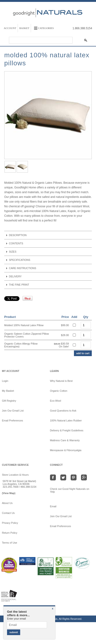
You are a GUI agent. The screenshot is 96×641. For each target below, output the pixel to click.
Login (5, 380)
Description (18, 235)
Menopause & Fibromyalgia (65, 450)
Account (10, 28)
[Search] (40, 40)
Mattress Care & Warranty (65, 440)
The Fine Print (19, 284)
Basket (24, 28)
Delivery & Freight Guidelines (66, 430)
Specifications (19, 259)
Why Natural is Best (61, 380)
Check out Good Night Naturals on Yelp (69, 490)
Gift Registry (9, 400)
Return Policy (9, 532)
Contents (16, 243)
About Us (7, 503)
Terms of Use (9, 542)
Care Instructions (22, 268)
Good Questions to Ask (63, 410)
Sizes (12, 251)
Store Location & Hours (15, 474)
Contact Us (8, 513)
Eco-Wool (55, 400)
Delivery (15, 276)
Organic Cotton (58, 390)
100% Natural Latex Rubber (66, 420)
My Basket (8, 390)
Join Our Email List (12, 410)
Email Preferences (12, 420)
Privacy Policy (10, 522)
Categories (46, 28)
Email (55, 506)
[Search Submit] (85, 40)
